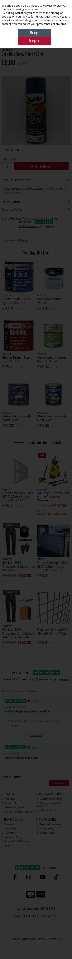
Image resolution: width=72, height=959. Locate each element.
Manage (34, 32)
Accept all (34, 40)
